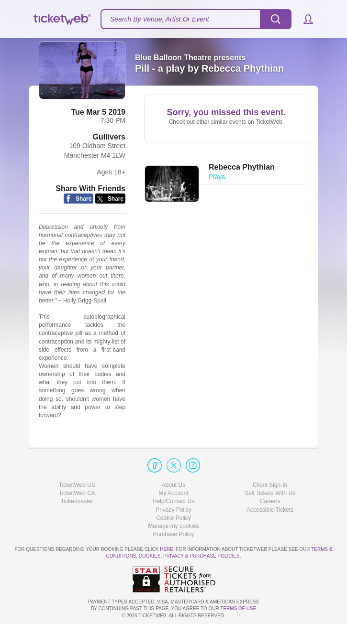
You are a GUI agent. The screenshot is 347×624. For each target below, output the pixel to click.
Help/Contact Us (173, 501)
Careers (270, 501)
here (166, 549)
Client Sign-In (270, 485)
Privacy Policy (173, 509)
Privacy (173, 556)
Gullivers (109, 137)
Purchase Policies (214, 556)
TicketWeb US (77, 485)
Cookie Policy (173, 518)
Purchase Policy (173, 534)
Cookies (150, 556)
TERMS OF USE (238, 608)
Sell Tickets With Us (270, 493)
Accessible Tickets (269, 509)
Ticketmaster (77, 501)
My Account (173, 493)
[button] (303, 19)
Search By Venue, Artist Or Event (159, 19)
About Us (173, 485)
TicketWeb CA (77, 493)
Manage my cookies (173, 526)
